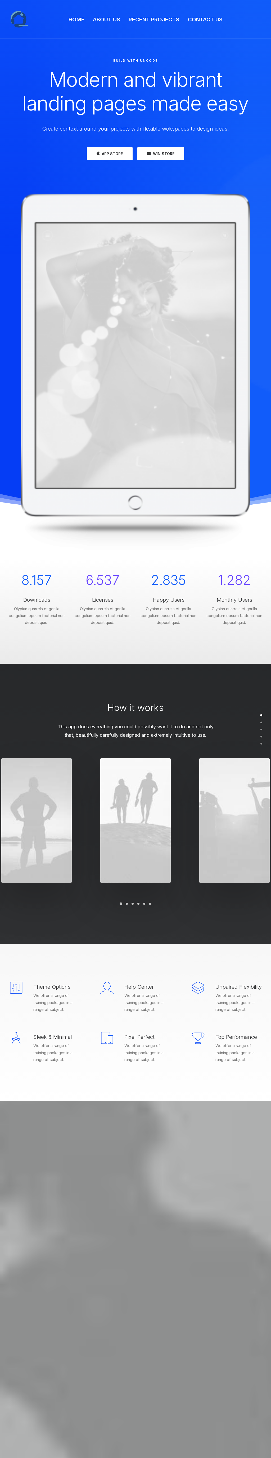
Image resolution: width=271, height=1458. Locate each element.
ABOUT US (106, 19)
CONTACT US (205, 19)
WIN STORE (160, 153)
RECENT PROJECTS (154, 19)
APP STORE (110, 153)
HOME (76, 19)
